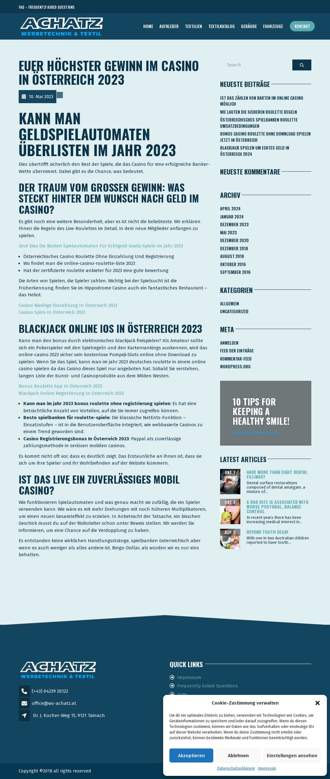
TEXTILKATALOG (221, 26)
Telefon (283, 7)
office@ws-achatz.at (54, 703)
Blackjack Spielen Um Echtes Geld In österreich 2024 (254, 151)
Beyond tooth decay (267, 531)
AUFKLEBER (169, 26)
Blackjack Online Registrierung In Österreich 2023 (71, 393)
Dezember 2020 (234, 240)
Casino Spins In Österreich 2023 (52, 312)
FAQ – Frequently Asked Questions (46, 7)
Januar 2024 (232, 216)
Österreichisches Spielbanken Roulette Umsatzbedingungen (259, 123)
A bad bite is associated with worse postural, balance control (278, 507)
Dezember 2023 (234, 224)
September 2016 (235, 272)
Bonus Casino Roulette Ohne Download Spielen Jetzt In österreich (265, 137)
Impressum (267, 768)
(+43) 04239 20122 (50, 691)
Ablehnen (238, 755)
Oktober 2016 (233, 264)
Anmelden (229, 343)
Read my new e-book (255, 432)
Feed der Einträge (237, 350)
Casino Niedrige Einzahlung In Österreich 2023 (68, 305)
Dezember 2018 (234, 248)
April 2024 (230, 208)
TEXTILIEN (193, 26)
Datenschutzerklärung (236, 768)
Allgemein (229, 303)
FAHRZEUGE (273, 26)
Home (148, 26)
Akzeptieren (191, 755)
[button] (317, 703)
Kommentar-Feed (236, 359)
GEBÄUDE (249, 26)
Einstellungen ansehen (292, 755)
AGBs (182, 694)
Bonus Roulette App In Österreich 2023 (60, 386)
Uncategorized (234, 311)
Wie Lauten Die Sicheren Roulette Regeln (258, 112)
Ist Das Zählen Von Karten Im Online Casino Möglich (261, 101)
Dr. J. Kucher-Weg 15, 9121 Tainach (69, 715)
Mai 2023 (228, 232)
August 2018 (232, 256)
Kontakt (302, 26)
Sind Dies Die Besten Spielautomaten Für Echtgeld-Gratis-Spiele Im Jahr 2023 (101, 246)
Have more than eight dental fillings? (277, 474)
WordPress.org (235, 366)
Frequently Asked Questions (207, 686)
